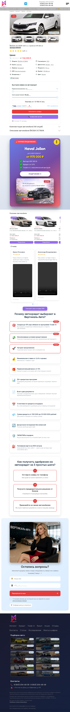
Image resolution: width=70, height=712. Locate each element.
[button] (59, 39)
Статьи (23, 630)
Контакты (14, 630)
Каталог (18, 11)
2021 (47, 61)
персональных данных (20, 600)
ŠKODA (23, 11)
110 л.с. (47, 68)
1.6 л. (52, 64)
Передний (20, 68)
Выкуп (39, 626)
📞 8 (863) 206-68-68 (35, 117)
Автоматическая (20, 71)
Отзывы (55, 626)
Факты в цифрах (50, 630)
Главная (12, 11)
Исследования (35, 630)
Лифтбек (19, 64)
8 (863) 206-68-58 (46, 3)
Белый (44, 74)
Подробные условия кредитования (18, 702)
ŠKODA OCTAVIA (23, 61)
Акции (47, 626)
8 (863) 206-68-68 (46, 5)
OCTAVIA (29, 11)
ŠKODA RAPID (14, 228)
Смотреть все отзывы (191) (35, 308)
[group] (35, 24)
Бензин (48, 64)
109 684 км (46, 71)
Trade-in (31, 626)
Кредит (22, 626)
